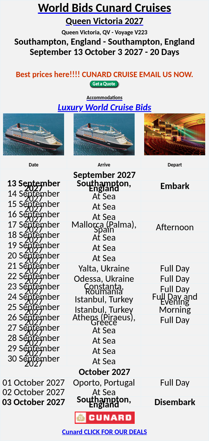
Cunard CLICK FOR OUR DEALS (104, 432)
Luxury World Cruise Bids (104, 107)
